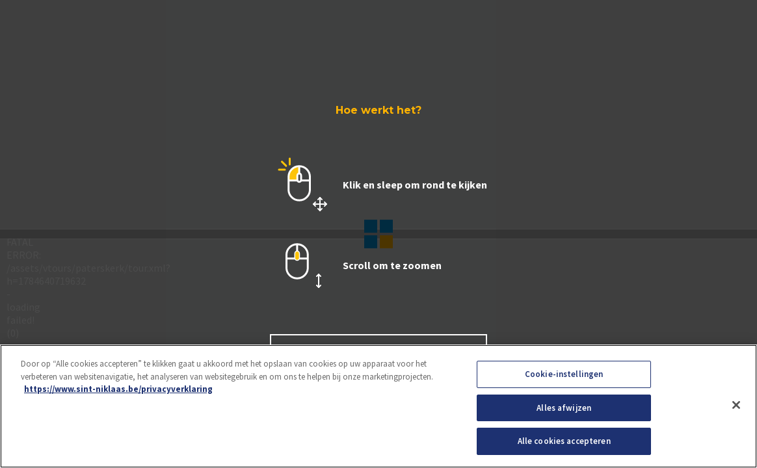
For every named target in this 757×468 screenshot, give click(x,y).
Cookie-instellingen (564, 374)
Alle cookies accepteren (564, 441)
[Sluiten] (736, 405)
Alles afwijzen (564, 407)
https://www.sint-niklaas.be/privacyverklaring (118, 389)
